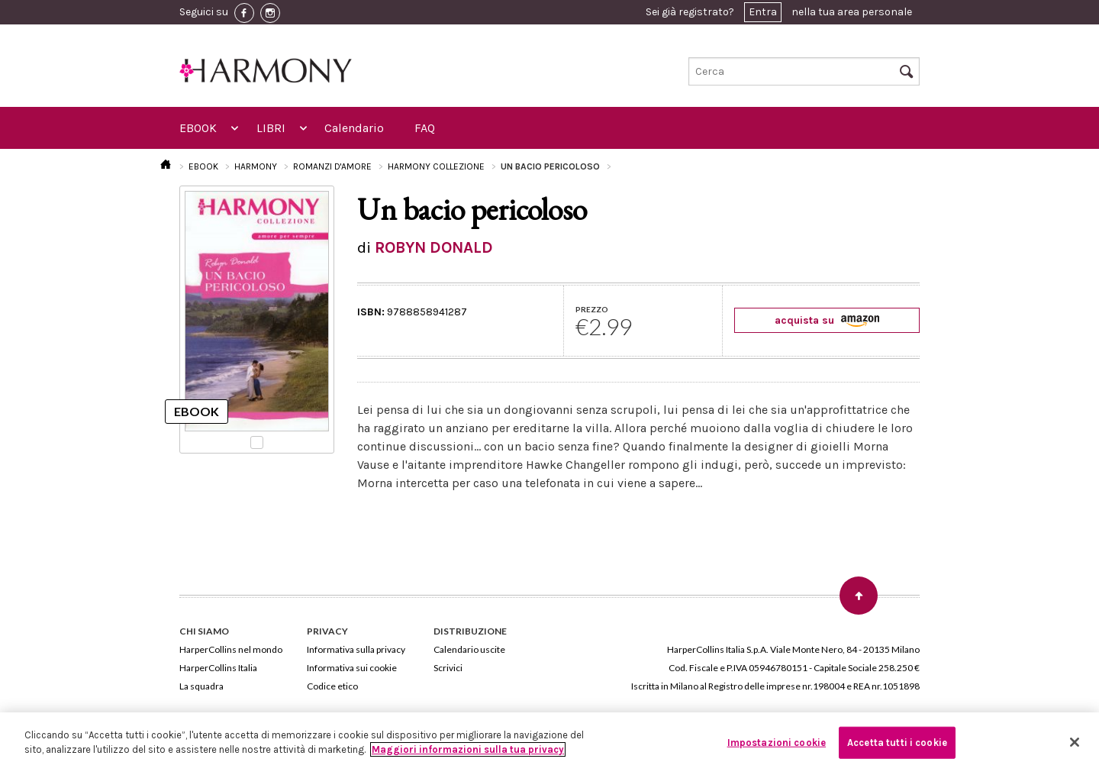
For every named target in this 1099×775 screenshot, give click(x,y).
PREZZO (591, 309)
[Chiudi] (1074, 742)
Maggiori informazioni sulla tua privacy (468, 749)
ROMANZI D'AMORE (332, 166)
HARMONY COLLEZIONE (436, 166)
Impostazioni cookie (776, 742)
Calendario (354, 128)
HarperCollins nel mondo (230, 649)
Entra (763, 11)
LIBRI (270, 128)
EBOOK (198, 128)
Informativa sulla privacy (356, 649)
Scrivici (447, 667)
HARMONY (255, 166)
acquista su (827, 320)
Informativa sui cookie (352, 667)
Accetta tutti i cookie (897, 742)
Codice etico (332, 686)
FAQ (424, 128)
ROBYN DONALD (434, 247)
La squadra (201, 686)
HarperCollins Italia (218, 667)
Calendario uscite (469, 649)
